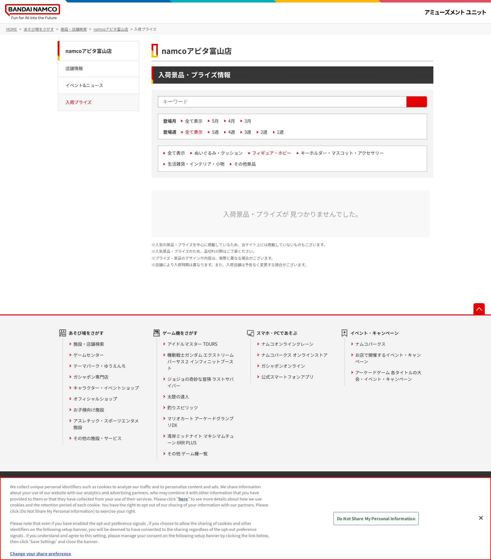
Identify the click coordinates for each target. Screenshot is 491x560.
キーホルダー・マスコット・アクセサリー (342, 153)
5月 (215, 121)
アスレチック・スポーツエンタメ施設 (106, 423)
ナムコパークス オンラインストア (294, 355)
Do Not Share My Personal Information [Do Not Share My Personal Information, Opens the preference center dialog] (376, 518)
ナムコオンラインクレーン (287, 344)
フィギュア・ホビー (271, 153)
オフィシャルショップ (95, 399)
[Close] (481, 518)
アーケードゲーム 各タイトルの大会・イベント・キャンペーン (388, 375)
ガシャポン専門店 (90, 377)
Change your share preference (40, 554)
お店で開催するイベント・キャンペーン (388, 358)
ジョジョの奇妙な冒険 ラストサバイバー (200, 382)
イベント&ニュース (84, 85)
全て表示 (194, 121)
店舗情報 (74, 68)
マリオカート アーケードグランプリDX (200, 421)
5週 (215, 132)
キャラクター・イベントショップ (106, 388)
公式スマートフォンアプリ (287, 377)
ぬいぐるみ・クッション (218, 153)
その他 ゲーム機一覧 (187, 453)
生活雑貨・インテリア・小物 (196, 164)
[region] (245, 518)
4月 (231, 121)
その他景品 (245, 164)
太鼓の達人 (178, 396)
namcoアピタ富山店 (88, 50)
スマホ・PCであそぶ (276, 333)
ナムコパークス (370, 344)
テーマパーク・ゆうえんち (99, 366)
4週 (231, 132)
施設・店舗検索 (88, 344)
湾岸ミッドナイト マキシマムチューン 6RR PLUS (200, 439)
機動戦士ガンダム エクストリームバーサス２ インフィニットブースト (200, 361)
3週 (248, 132)
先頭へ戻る (479, 308)
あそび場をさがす (86, 333)
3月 (248, 121)
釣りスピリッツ (182, 407)
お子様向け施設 (88, 410)
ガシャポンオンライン (283, 366)
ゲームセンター (88, 355)
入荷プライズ (78, 102)
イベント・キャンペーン (374, 333)
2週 (264, 132)
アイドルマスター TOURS (192, 344)
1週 (280, 132)
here (183, 499)
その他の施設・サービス (97, 438)
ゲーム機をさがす (180, 333)
